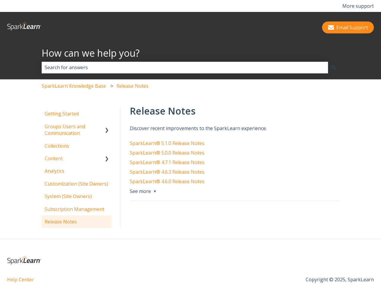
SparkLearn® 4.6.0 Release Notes (167, 181)
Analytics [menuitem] (54, 171)
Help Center (20, 279)
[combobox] (185, 67)
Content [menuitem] (54, 158)
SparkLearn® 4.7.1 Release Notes (167, 162)
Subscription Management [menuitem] (74, 209)
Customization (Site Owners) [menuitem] (76, 183)
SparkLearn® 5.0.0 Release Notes (167, 152)
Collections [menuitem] (57, 146)
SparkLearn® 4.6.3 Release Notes (167, 172)
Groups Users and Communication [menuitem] (65, 129)
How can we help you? (91, 53)
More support (358, 6)
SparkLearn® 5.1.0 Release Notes (167, 143)
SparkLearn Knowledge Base (74, 86)
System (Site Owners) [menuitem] (68, 196)
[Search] (333, 67)
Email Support (348, 27)
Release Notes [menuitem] (61, 221)
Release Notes (132, 86)
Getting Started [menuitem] (62, 113)
